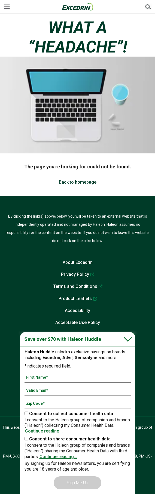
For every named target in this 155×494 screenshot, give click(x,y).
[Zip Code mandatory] (78, 403)
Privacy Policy (75, 274)
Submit (148, 7)
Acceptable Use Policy (77, 322)
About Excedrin (78, 262)
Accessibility (77, 310)
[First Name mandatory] (78, 377)
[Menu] (7, 7)
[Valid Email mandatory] (78, 390)
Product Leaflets (75, 298)
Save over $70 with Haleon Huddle (62, 339)
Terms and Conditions (75, 286)
